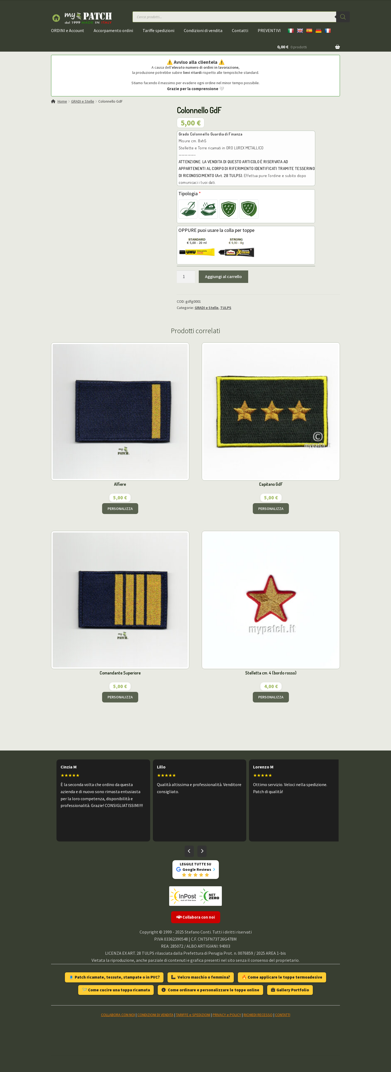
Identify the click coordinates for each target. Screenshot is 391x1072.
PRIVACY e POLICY (227, 1014)
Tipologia (189, 193)
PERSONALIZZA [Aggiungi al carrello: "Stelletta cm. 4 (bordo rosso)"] (270, 697)
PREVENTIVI (269, 30)
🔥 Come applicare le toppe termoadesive (282, 977)
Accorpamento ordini (113, 30)
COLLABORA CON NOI (118, 1014)
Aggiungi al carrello (223, 276)
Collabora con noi (195, 917)
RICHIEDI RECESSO (258, 1014)
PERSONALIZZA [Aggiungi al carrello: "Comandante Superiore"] (120, 697)
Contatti (240, 30)
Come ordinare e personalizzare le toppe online (210, 989)
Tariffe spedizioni (158, 30)
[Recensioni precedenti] (189, 851)
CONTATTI (282, 1014)
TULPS (225, 307)
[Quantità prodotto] (186, 276)
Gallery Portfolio (290, 989)
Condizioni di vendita (203, 30)
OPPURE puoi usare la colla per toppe (216, 230)
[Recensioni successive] (202, 851)
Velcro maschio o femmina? (200, 977)
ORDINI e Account (67, 30)
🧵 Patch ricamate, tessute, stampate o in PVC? (114, 977)
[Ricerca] (343, 16)
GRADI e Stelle (82, 101)
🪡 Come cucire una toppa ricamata (116, 989)
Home (62, 101)
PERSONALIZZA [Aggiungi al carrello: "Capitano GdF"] (270, 508)
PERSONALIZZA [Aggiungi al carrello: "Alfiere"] (120, 508)
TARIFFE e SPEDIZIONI (193, 1014)
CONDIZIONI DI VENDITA (155, 1014)
